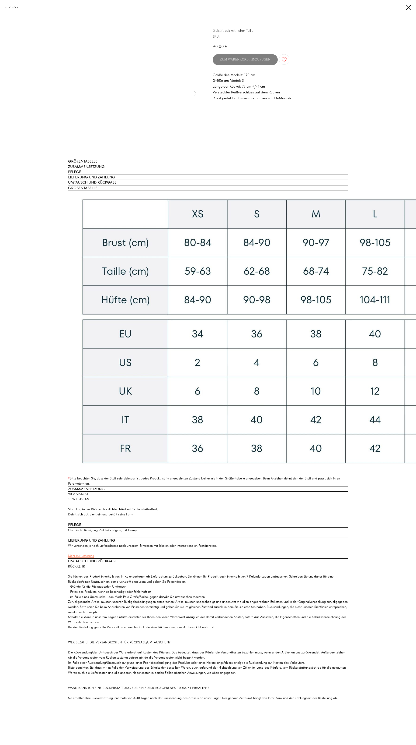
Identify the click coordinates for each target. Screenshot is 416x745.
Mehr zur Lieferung (81, 555)
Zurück (13, 7)
